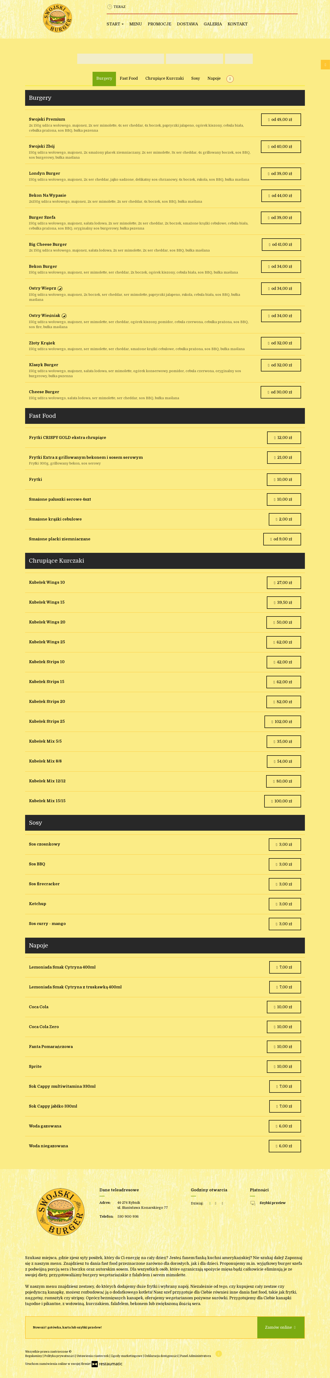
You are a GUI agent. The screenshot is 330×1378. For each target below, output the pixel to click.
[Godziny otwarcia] (222, 1203)
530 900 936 (128, 1216)
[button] (60, 288)
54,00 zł (283, 761)
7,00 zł (284, 967)
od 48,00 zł (280, 120)
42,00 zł (282, 662)
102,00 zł (281, 722)
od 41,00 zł (280, 244)
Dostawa (187, 24)
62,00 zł (282, 642)
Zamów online (281, 1327)
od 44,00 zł (280, 196)
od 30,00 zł (279, 392)
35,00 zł (282, 741)
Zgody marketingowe (127, 1356)
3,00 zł (284, 844)
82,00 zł (282, 702)
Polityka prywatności (59, 1356)
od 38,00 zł (280, 174)
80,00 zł (282, 781)
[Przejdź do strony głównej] (68, 18)
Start (115, 24)
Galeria (213, 24)
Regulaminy (34, 1356)
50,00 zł (282, 622)
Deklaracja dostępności (161, 1356)
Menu (135, 24)
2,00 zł (284, 519)
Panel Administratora (195, 1356)
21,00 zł (283, 457)
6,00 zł (284, 1126)
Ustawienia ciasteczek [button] (93, 1356)
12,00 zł (283, 438)
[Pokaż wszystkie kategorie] (230, 79)
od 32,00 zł (280, 343)
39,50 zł (283, 602)
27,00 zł (283, 583)
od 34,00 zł (280, 266)
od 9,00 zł (281, 539)
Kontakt (238, 24)
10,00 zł (283, 479)
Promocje (159, 24)
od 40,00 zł (280, 147)
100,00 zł (281, 801)
